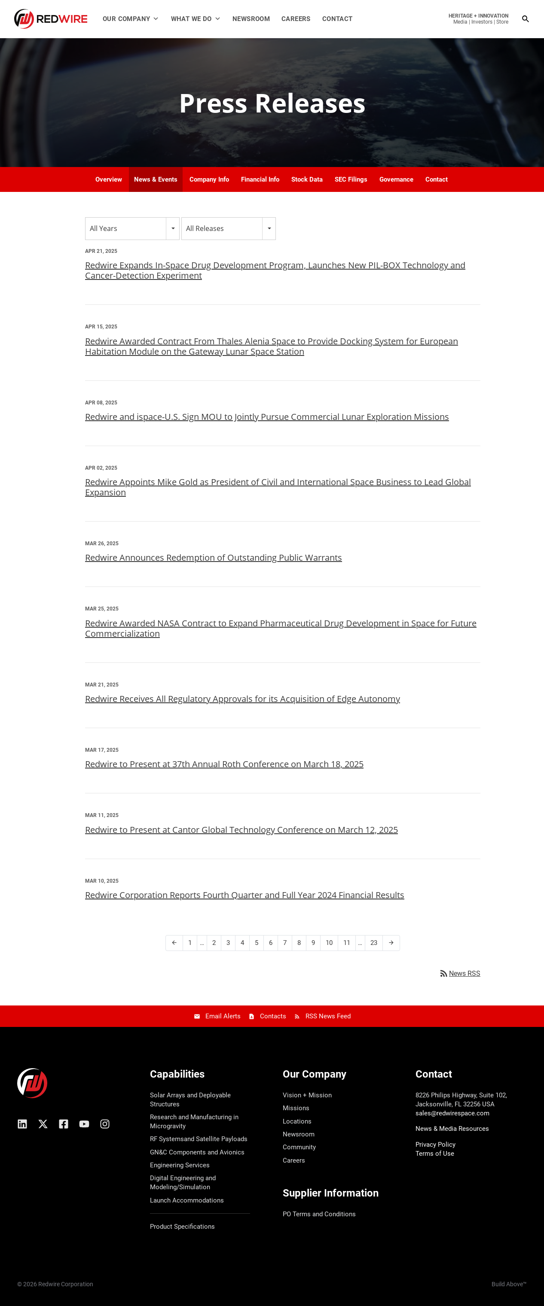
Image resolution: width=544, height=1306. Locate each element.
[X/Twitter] (43, 1124)
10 (329, 943)
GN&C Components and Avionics (197, 1152)
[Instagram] (105, 1124)
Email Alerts (223, 1016)
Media (460, 22)
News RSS (459, 973)
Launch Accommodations (187, 1200)
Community (299, 1147)
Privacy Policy (435, 1144)
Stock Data (307, 179)
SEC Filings (351, 179)
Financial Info (260, 179)
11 (346, 943)
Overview (108, 179)
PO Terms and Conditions (319, 1214)
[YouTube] (84, 1124)
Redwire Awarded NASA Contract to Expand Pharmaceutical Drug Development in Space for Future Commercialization (281, 628)
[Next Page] (391, 943)
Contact (337, 19)
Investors (481, 22)
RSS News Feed (328, 1016)
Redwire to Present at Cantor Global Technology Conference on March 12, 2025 (241, 829)
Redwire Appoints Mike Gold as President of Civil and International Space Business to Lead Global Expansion (278, 487)
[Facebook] (63, 1124)
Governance (396, 179)
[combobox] (132, 228)
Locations (297, 1121)
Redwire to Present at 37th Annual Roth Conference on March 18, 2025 (224, 764)
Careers (296, 19)
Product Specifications (182, 1226)
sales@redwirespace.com (452, 1113)
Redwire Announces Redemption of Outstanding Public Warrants (213, 557)
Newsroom (251, 19)
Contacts (273, 1016)
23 (373, 943)
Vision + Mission (307, 1095)
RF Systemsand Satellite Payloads (199, 1139)
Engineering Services (180, 1165)
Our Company (131, 19)
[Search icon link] (526, 19)
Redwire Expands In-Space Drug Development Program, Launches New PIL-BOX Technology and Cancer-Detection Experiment (275, 270)
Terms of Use (435, 1153)
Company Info (209, 179)
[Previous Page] (174, 943)
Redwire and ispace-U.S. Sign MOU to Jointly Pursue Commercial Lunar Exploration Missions (267, 416)
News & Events (155, 179)
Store (502, 22)
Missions (296, 1108)
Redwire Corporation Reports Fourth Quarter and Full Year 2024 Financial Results (244, 895)
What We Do (196, 19)
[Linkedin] (22, 1124)
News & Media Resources (452, 1129)
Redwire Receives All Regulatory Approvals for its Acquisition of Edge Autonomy (242, 699)
